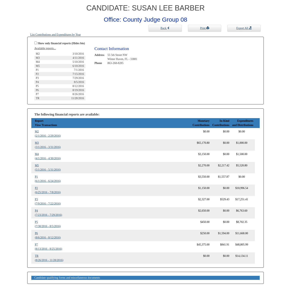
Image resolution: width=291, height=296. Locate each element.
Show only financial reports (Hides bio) (61, 43)
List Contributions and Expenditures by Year (55, 34)
